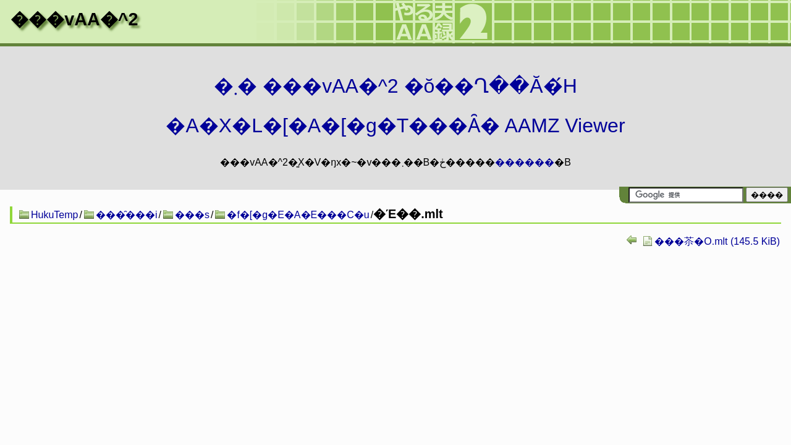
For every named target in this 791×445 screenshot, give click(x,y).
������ (524, 162)
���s (192, 215)
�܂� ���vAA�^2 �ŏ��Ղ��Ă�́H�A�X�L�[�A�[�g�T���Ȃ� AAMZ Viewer (395, 106)
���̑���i (127, 215)
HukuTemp (54, 215)
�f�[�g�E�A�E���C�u (298, 215)
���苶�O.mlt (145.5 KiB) (717, 241)
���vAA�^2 (74, 19)
